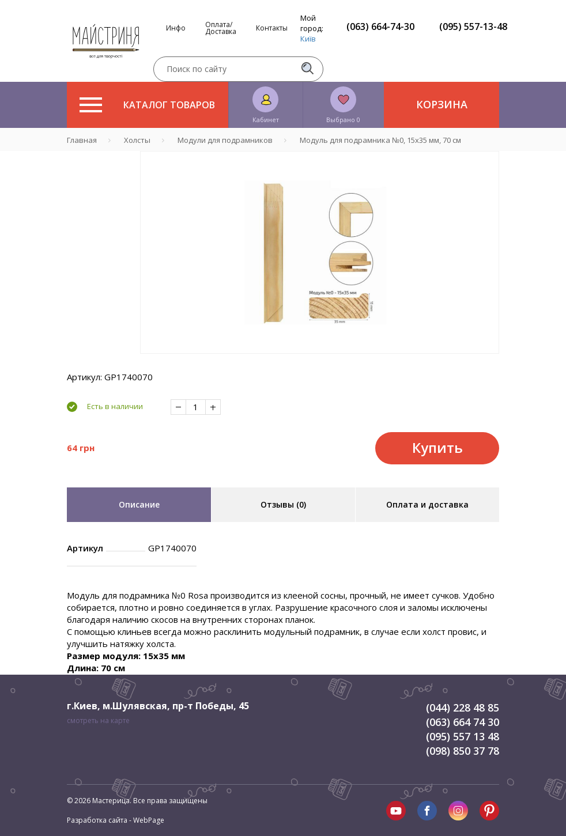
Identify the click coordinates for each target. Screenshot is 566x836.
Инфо (176, 28)
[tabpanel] (320, 252)
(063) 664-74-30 (380, 26)
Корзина (441, 104)
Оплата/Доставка (220, 28)
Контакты (272, 28)
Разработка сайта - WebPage (115, 820)
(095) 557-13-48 (473, 26)
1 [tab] (320, 362)
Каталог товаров (147, 104)
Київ (308, 38)
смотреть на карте (98, 720)
